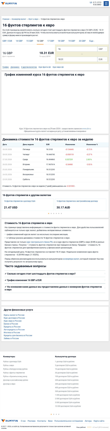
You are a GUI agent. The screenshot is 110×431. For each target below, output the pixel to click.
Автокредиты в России (14, 329)
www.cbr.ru (86, 128)
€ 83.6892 (97, 5)
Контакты (41, 421)
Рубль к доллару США (12, 362)
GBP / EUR (7, 41)
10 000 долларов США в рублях (68, 406)
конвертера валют (71, 258)
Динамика (15, 67)
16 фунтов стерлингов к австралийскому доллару (77, 201)
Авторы (88, 421)
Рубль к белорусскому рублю (15, 369)
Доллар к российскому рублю (15, 380)
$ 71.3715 (97, 2)
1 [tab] (48, 213)
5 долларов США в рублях (65, 365)
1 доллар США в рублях (64, 362)
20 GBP (82, 41)
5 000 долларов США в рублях (67, 402)
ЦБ (91, 2)
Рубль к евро (8, 365)
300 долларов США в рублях (66, 384)
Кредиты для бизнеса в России (18, 335)
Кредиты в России (12, 326)
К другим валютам (29, 67)
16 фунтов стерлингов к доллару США (19, 201)
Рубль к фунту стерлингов (14, 373)
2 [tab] (51, 213)
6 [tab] (61, 213)
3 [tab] (54, 213)
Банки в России (11, 324)
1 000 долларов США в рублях (67, 395)
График (6, 67)
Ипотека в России (12, 332)
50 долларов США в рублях (66, 373)
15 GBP (29, 41)
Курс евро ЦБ (58, 67)
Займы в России (11, 338)
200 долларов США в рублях (66, 380)
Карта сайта (99, 421)
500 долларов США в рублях (66, 391)
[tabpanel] (28, 205)
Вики (50, 421)
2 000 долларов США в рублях (67, 399)
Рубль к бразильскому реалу (15, 376)
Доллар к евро (9, 384)
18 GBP (61, 41)
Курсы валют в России (14, 315)
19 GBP (71, 41)
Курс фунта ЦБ (45, 67)
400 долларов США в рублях (66, 388)
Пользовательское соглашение (68, 421)
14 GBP (19, 41)
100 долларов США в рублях (66, 376)
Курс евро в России (13, 321)
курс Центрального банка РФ (40, 242)
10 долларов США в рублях (66, 369)
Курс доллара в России (14, 318)
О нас (23, 421)
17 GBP (50, 41)
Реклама (31, 421)
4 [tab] (56, 213)
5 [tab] (59, 213)
